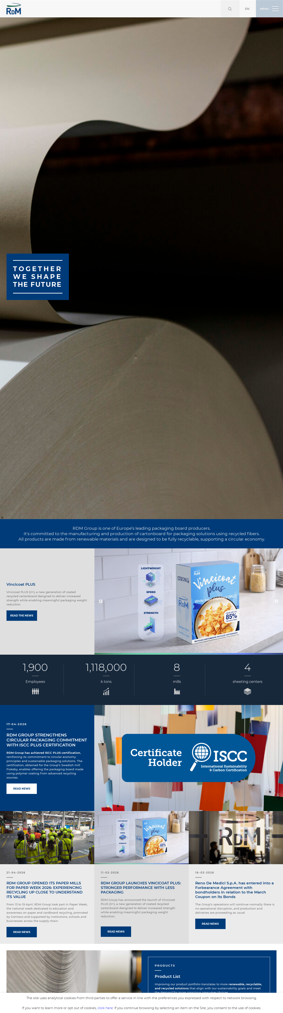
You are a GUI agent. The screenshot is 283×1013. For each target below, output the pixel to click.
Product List (167, 959)
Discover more (170, 986)
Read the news (21, 598)
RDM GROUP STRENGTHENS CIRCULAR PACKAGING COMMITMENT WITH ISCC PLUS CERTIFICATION (47, 722)
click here (105, 1008)
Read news (21, 771)
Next (276, 584)
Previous (101, 584)
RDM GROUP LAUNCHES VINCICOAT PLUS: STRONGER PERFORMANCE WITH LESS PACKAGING (141, 870)
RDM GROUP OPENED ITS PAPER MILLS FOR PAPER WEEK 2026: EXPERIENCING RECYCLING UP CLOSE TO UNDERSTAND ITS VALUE (45, 873)
